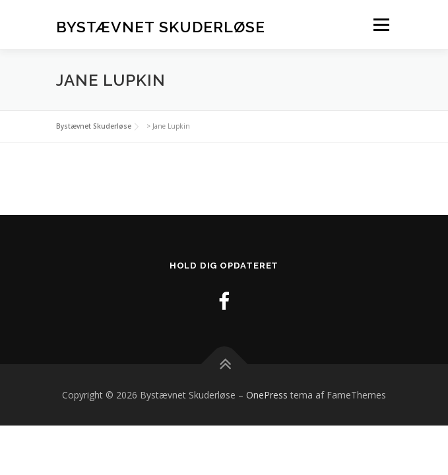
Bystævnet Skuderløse (160, 26)
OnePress (267, 395)
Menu (380, 24)
